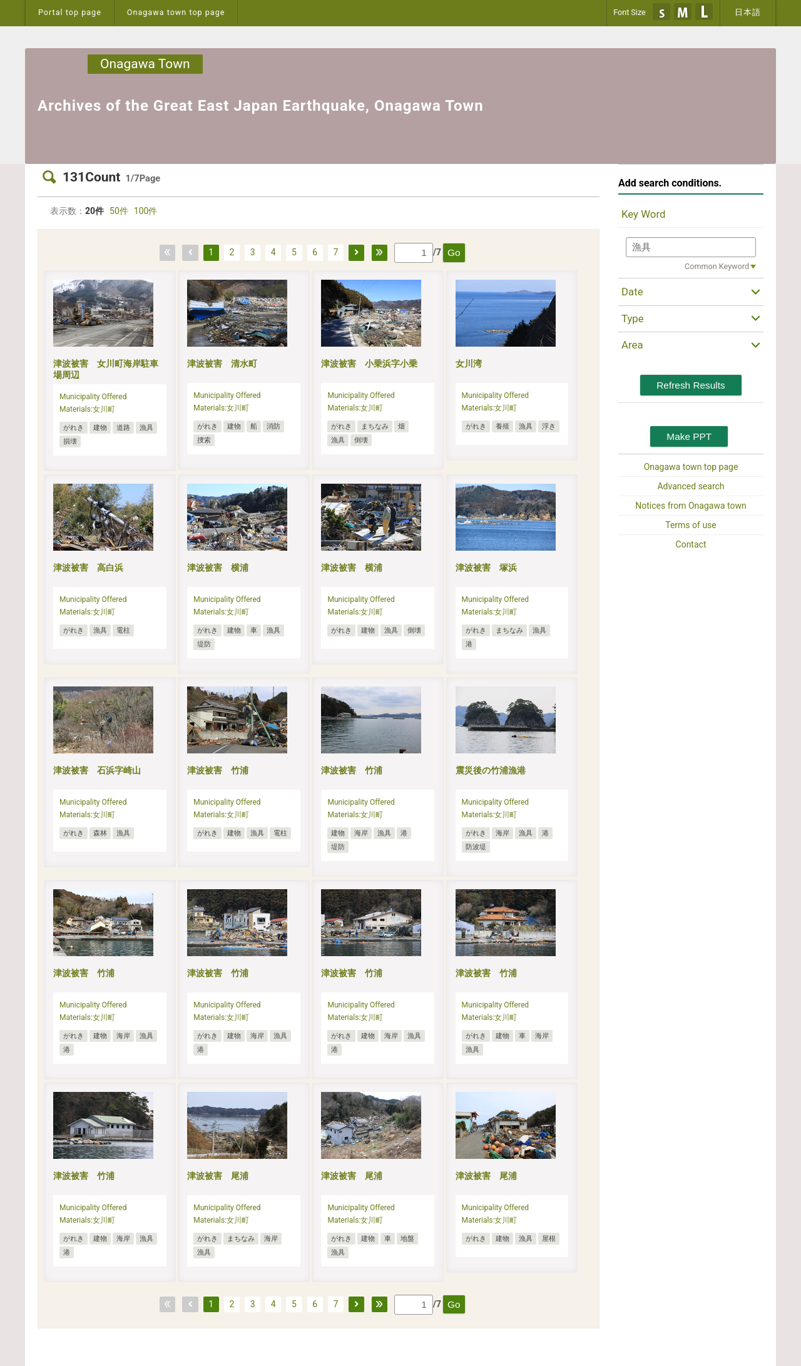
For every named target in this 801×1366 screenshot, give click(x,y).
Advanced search (690, 486)
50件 (119, 211)
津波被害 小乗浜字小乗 (369, 364)
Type (632, 318)
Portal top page (69, 12)
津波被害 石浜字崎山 (97, 770)
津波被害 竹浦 (217, 770)
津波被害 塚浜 (486, 568)
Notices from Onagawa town (690, 506)
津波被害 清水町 (222, 364)
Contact (691, 544)
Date (632, 291)
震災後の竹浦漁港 (491, 770)
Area (632, 345)
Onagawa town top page (176, 12)
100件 (146, 211)
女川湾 (469, 364)
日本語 (748, 12)
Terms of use (691, 525)
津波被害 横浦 (217, 568)
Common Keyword (717, 266)
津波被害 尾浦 (217, 1176)
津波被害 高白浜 (88, 568)
